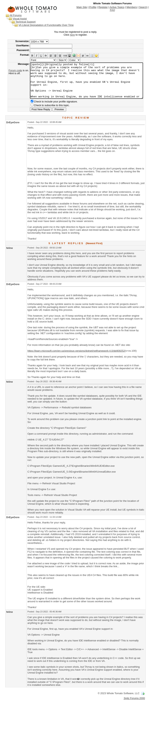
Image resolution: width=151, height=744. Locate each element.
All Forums (12, 15)
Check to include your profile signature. (50, 108)
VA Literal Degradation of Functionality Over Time (42, 25)
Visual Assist (16, 18)
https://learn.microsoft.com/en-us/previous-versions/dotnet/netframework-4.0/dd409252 (76, 357)
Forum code (9, 70)
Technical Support (22, 21)
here (73, 34)
